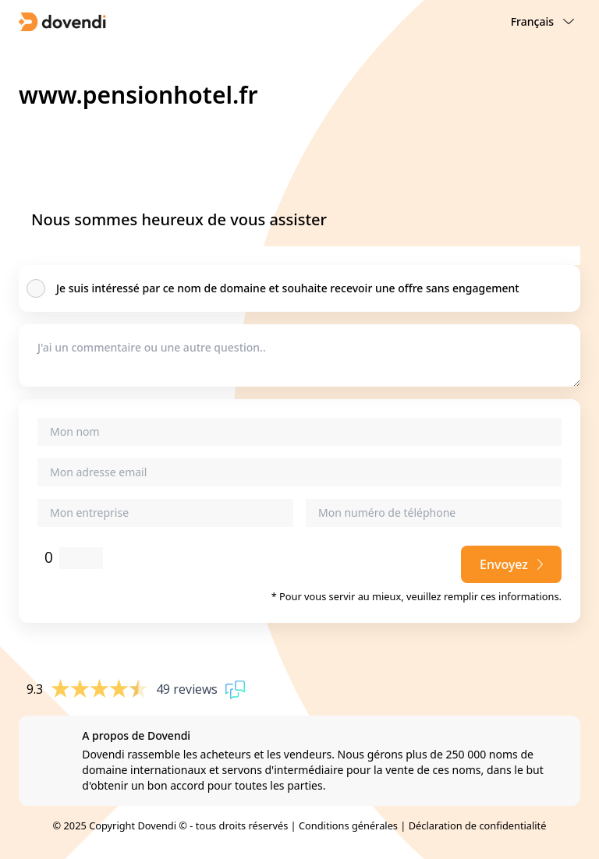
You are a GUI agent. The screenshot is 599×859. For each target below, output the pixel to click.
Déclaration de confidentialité (478, 825)
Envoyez (511, 564)
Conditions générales (348, 825)
